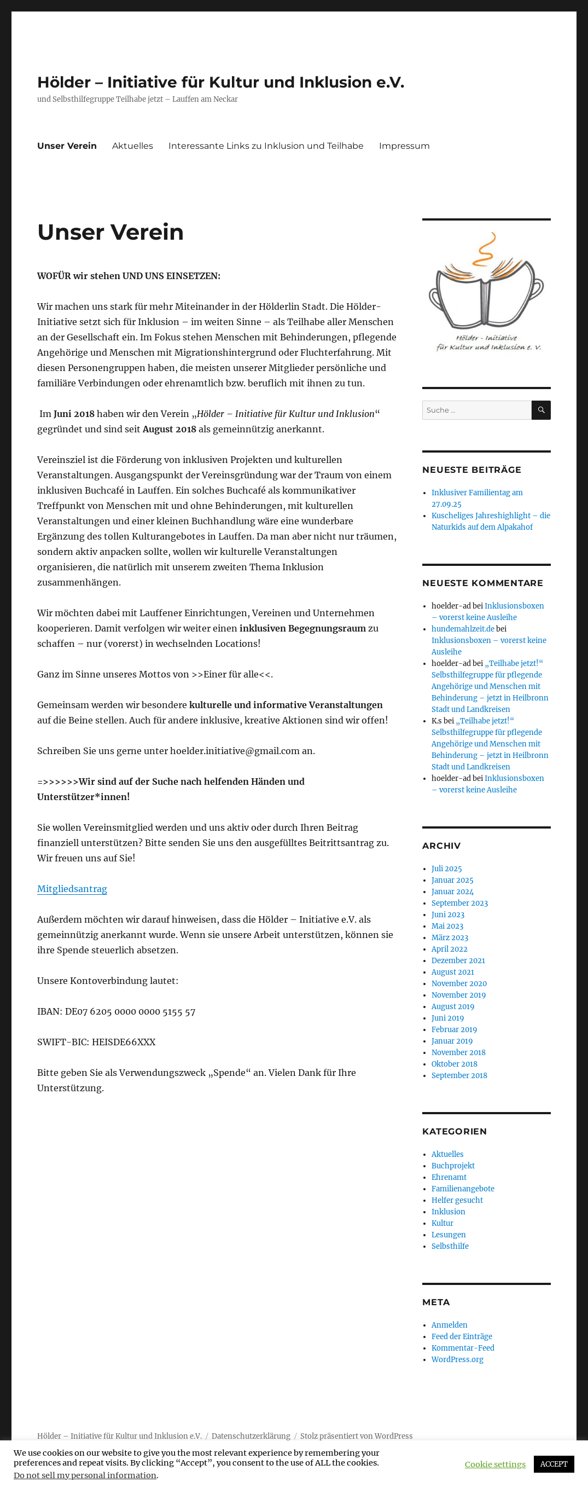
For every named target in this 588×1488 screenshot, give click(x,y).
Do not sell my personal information (85, 1475)
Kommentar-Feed (463, 1348)
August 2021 (453, 972)
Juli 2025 (447, 868)
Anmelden (450, 1325)
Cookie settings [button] (495, 1464)
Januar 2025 (453, 880)
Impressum (404, 146)
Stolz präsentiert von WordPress (356, 1436)
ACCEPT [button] (554, 1464)
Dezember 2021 (458, 960)
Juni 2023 (448, 914)
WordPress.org (458, 1359)
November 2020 (459, 983)
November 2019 (459, 995)
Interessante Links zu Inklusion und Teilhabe (266, 146)
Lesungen (449, 1235)
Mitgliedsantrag (72, 888)
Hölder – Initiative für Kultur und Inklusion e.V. (220, 82)
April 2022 (450, 949)
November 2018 (459, 1052)
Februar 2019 (455, 1029)
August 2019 (453, 1006)
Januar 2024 (453, 891)
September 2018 (459, 1075)
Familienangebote (463, 1189)
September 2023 (460, 903)
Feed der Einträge (462, 1336)
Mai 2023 (447, 926)
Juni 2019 (448, 1018)
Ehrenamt (449, 1177)
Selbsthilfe (450, 1246)
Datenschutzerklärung (251, 1436)
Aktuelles (132, 146)
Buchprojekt (453, 1166)
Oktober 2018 (455, 1064)
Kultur (442, 1223)
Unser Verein (67, 146)
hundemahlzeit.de (463, 629)
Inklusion (448, 1212)
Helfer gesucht (457, 1200)
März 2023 (450, 937)
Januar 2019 (452, 1041)
